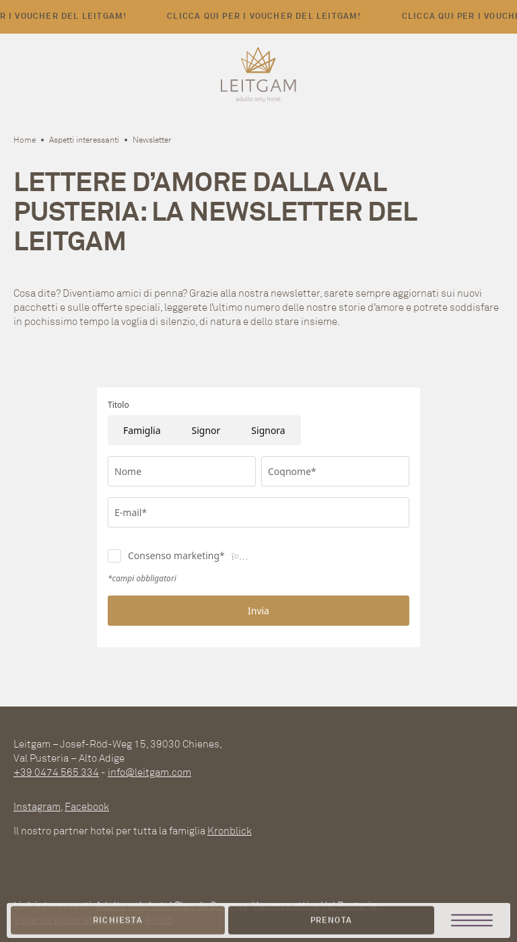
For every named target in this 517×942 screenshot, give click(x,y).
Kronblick (229, 830)
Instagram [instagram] (37, 806)
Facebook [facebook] (87, 806)
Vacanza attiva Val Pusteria (314, 905)
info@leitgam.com (149, 772)
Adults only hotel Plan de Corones (172, 905)
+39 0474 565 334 (56, 772)
